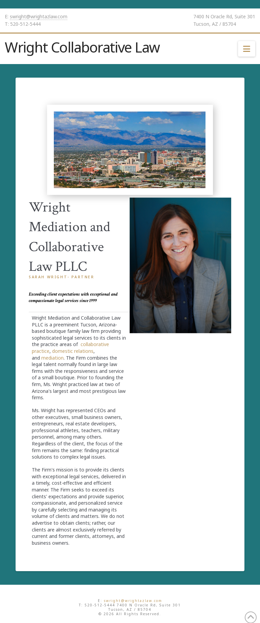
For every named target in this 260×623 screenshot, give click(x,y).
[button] (246, 49)
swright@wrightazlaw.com (38, 16)
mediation (52, 358)
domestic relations (72, 351)
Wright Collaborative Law (82, 47)
